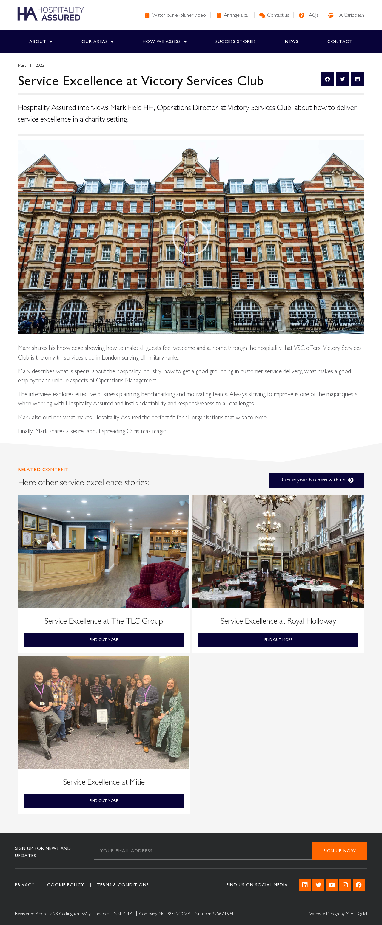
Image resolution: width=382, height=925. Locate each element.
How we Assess (165, 42)
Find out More (104, 640)
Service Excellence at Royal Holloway (278, 621)
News (291, 41)
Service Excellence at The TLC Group (103, 621)
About (41, 42)
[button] (191, 237)
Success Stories (235, 41)
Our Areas (97, 42)
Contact (340, 41)
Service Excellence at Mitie (104, 782)
